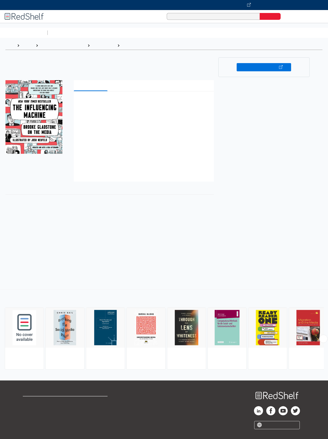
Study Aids (61, 33)
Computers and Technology (130, 33)
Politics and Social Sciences (224, 33)
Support (29, 409)
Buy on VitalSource (264, 67)
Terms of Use (91, 402)
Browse (27, 45)
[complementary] (164, 330)
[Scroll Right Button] (323, 339)
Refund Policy (91, 409)
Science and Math (89, 33)
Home (10, 45)
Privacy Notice (35, 416)
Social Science (103, 45)
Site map (30, 423)
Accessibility (90, 416)
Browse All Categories (23, 33)
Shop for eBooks (37, 402)
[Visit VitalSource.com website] (164, 5)
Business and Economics (177, 33)
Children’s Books (302, 33)
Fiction (257, 33)
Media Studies (134, 45)
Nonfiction (276, 33)
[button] (144, 102)
